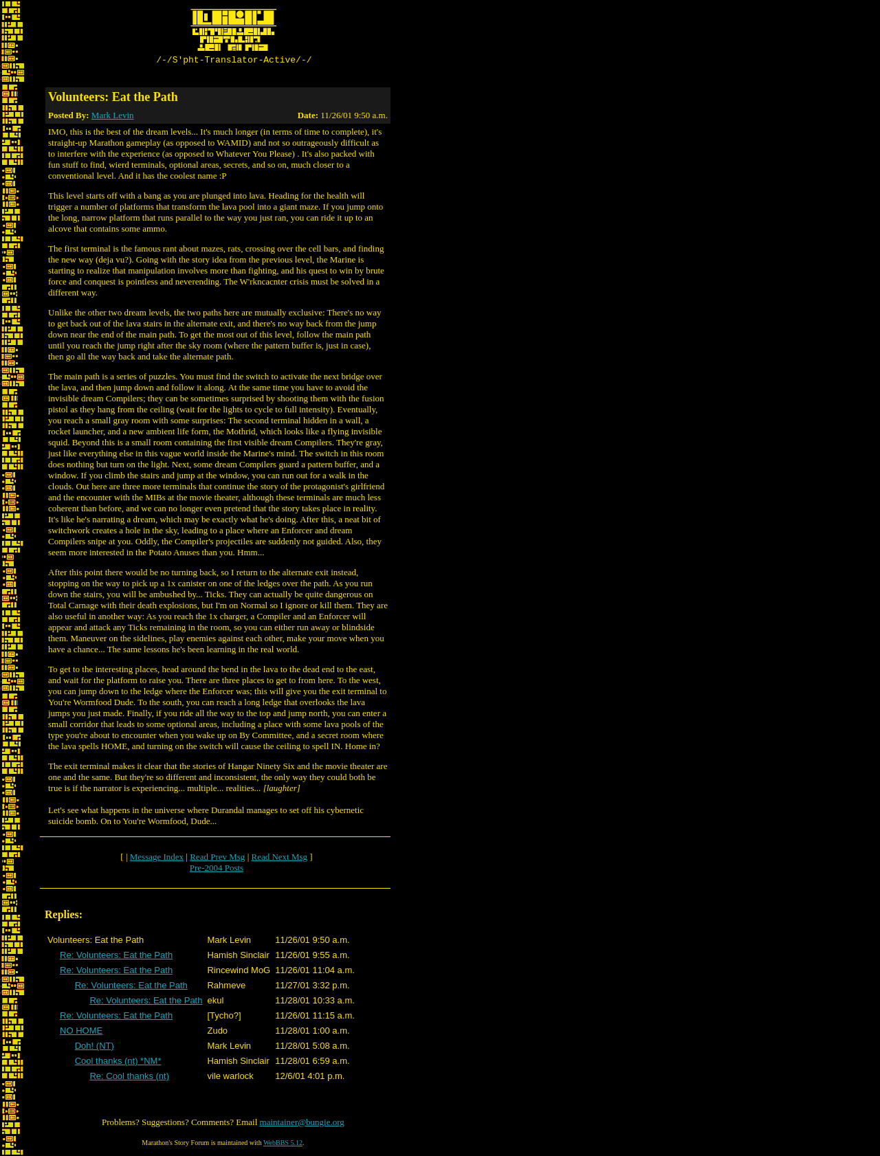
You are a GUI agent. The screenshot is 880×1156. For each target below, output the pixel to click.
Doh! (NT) (94, 1048)
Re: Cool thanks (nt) (129, 1078)
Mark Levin (112, 117)
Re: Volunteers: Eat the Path (116, 957)
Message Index (157, 859)
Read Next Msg (279, 859)
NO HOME (81, 1032)
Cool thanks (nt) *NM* (118, 1063)
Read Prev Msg (217, 859)
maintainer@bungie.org (302, 1124)
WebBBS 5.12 (282, 1144)
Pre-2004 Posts (216, 870)
